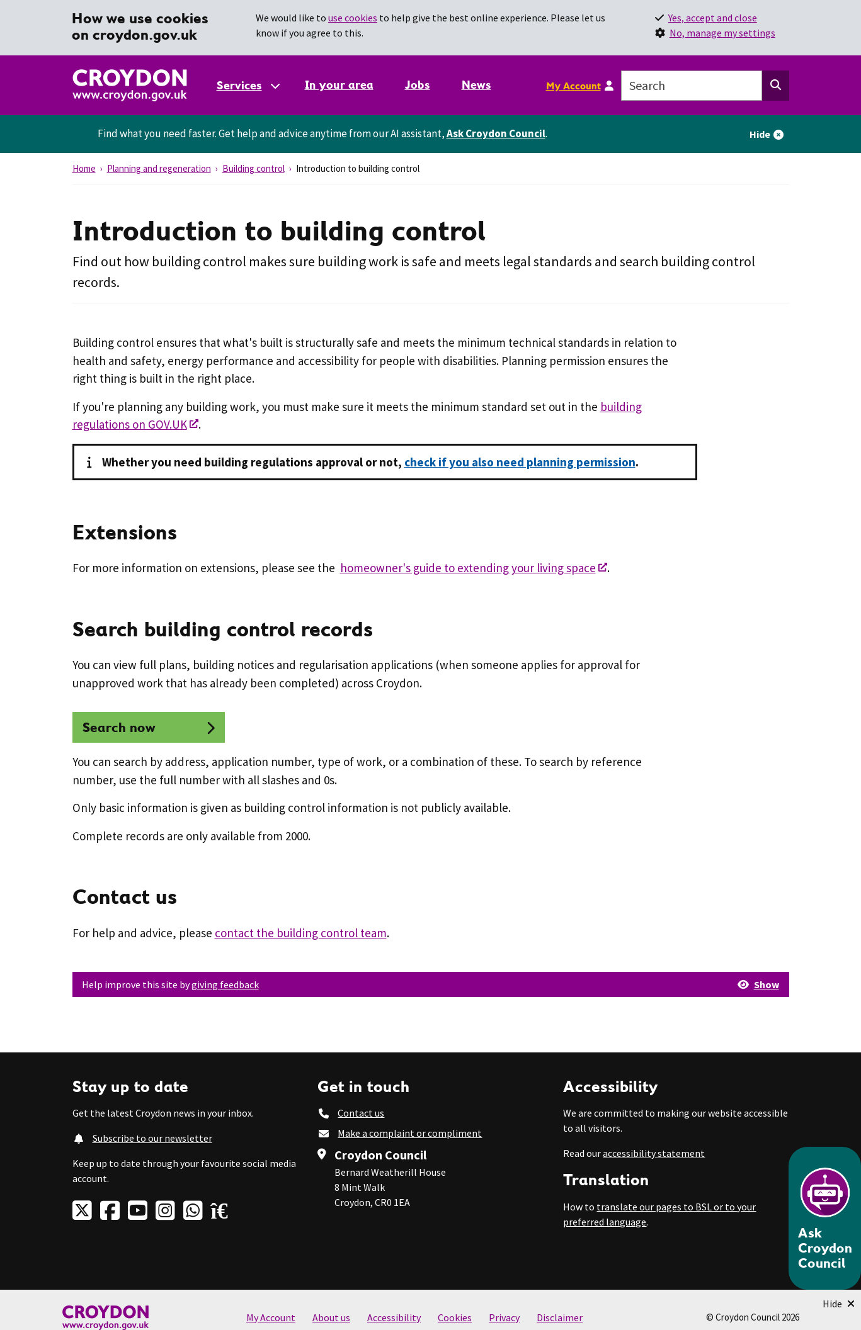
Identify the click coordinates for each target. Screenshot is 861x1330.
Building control (253, 168)
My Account (573, 85)
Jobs (417, 84)
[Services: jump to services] (247, 85)
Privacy (504, 1317)
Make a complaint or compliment (410, 1133)
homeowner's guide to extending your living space (468, 567)
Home (84, 168)
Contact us (361, 1113)
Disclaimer (560, 1317)
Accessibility (394, 1317)
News (476, 84)
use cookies (352, 17)
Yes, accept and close (712, 17)
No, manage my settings (722, 32)
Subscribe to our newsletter (152, 1138)
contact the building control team (301, 932)
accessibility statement (654, 1153)
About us (331, 1317)
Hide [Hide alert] (760, 134)
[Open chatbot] (825, 1218)
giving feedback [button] (225, 984)
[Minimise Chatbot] (839, 1303)
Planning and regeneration (159, 168)
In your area (339, 84)
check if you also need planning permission (520, 462)
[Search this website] (775, 85)
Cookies (455, 1317)
